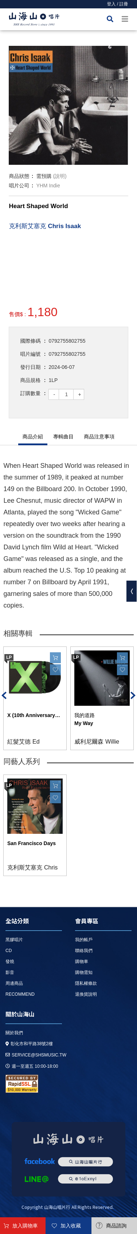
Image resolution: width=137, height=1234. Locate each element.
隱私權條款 (86, 983)
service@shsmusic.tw (35, 1055)
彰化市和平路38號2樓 (29, 1043)
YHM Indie (48, 185)
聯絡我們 (84, 950)
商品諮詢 (116, 1226)
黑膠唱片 (14, 939)
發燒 (9, 961)
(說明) (59, 176)
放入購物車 (25, 1226)
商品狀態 (19, 176)
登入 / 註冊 (117, 4)
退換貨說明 (86, 994)
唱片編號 (30, 354)
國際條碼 (30, 341)
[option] (68, 105)
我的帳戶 (84, 939)
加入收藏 (70, 1226)
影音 (9, 972)
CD (8, 950)
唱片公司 (19, 185)
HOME (34, 20)
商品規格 (30, 380)
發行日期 (30, 367)
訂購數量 (30, 393)
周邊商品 (14, 983)
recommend (20, 994)
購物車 (81, 961)
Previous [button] (4, 696)
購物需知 (84, 972)
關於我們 (14, 1032)
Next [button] (133, 696)
